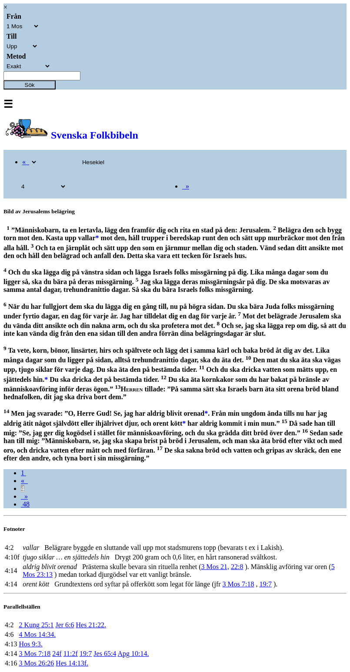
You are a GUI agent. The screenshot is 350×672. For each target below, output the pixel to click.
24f (56, 653)
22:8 (237, 566)
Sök (30, 85)
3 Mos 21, (215, 566)
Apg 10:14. (133, 653)
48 (25, 504)
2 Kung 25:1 (36, 625)
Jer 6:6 (64, 625)
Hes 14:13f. (72, 663)
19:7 (265, 584)
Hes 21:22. (91, 625)
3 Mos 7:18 (238, 584)
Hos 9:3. (30, 644)
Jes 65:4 (104, 653)
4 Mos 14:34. (37, 634)
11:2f (70, 653)
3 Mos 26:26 (36, 663)
